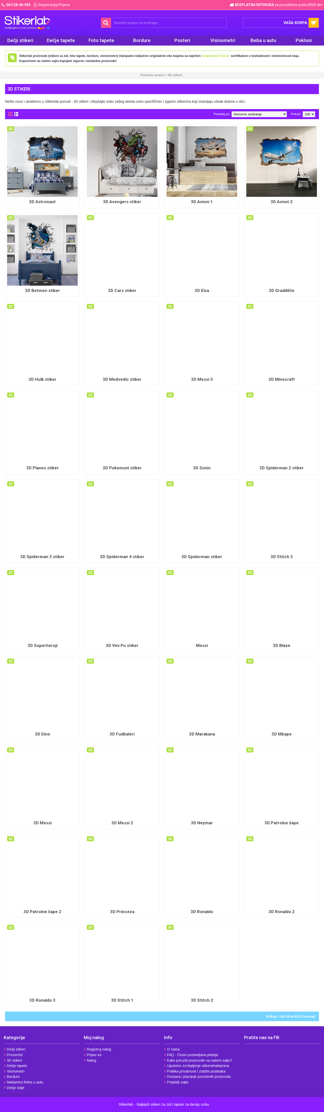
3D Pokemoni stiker (122, 467)
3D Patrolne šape (282, 822)
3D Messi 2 (122, 822)
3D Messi (42, 822)
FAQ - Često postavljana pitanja (191, 1055)
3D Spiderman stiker (201, 556)
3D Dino (42, 734)
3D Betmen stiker (42, 290)
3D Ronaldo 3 (42, 1000)
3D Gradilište (281, 290)
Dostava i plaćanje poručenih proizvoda (197, 1077)
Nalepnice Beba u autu (23, 1082)
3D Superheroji (42, 645)
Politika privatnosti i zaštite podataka (195, 1071)
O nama (172, 1049)
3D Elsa (202, 290)
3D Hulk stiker (42, 379)
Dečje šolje (14, 1088)
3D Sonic (202, 467)
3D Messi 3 (202, 379)
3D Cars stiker (122, 290)
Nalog (90, 1060)
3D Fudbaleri (122, 734)
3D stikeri (13, 1060)
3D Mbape (282, 734)
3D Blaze (281, 645)
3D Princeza (122, 911)
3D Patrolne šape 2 (42, 911)
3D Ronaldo (202, 911)
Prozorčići (13, 1055)
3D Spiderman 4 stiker (122, 556)
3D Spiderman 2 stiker (281, 467)
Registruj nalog (97, 1049)
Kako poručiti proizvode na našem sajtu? (198, 1060)
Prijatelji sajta (176, 1082)
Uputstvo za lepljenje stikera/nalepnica (196, 1066)
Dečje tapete (15, 1066)
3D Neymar (202, 822)
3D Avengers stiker (122, 201)
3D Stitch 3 (282, 556)
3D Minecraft (282, 379)
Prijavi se (93, 1055)
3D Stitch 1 (122, 1000)
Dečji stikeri (14, 1049)
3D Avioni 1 (202, 201)
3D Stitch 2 (202, 1000)
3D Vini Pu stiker (122, 645)
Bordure (12, 1077)
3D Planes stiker (42, 467)
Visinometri (14, 1071)
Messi (202, 645)
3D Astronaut (42, 201)
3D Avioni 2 (282, 201)
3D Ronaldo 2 (282, 911)
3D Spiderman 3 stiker (42, 556)
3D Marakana (202, 734)
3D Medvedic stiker (122, 379)
